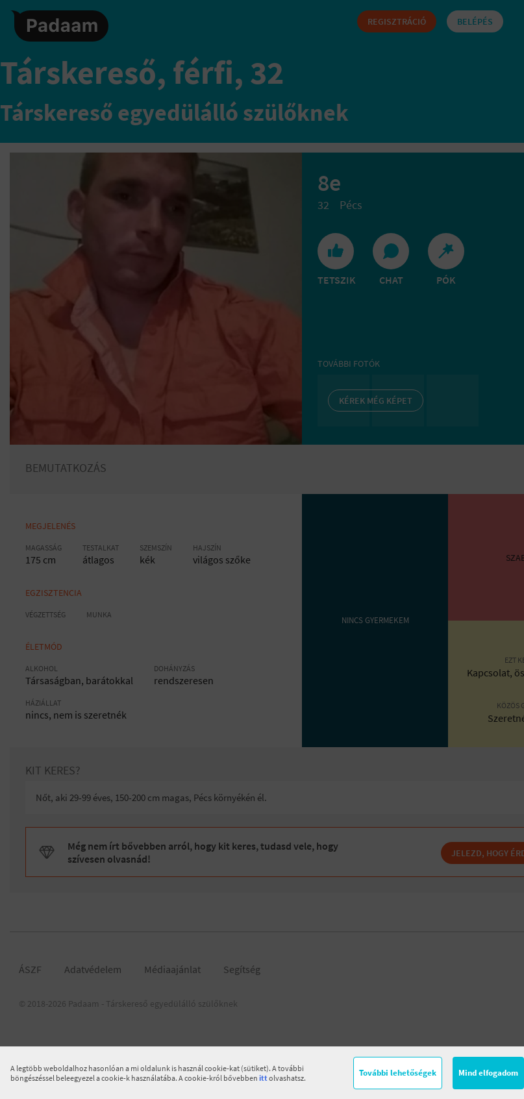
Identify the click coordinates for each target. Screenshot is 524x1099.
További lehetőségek (397, 1072)
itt (263, 1078)
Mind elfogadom (488, 1072)
